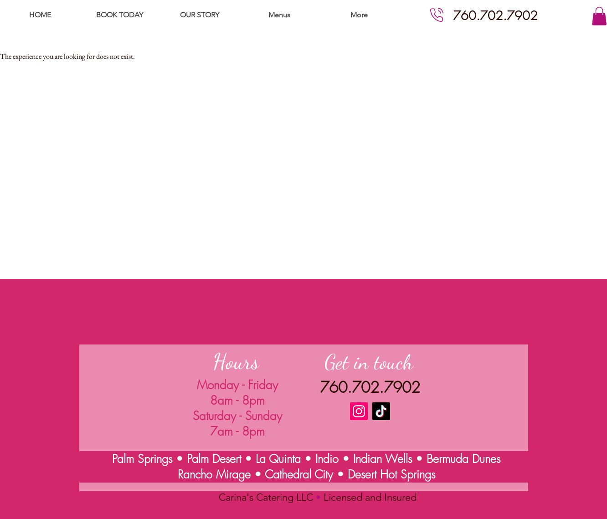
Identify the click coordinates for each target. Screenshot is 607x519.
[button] (599, 16)
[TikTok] (381, 411)
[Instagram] (359, 411)
